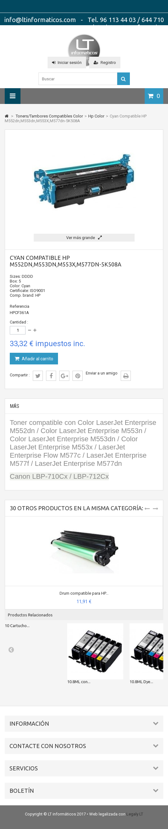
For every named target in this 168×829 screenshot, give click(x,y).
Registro (105, 62)
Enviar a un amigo (102, 373)
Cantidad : (19, 322)
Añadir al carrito (37, 358)
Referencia (19, 306)
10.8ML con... (78, 681)
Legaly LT (134, 814)
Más (14, 406)
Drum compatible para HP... (84, 593)
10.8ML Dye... (141, 681)
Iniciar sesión (67, 62)
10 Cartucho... (17, 625)
